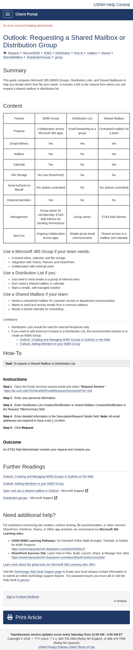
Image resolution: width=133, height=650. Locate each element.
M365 (47, 53)
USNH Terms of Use (81, 647)
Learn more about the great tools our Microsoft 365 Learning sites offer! (49, 564)
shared (105, 53)
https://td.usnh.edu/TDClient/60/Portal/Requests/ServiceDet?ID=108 (48, 390)
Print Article (24, 617)
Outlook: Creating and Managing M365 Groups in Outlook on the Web (65, 339)
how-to (78, 53)
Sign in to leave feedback (22, 596)
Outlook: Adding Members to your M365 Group (50, 344)
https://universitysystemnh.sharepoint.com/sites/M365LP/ (48, 549)
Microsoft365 (31, 53)
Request (13, 53)
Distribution (63, 53)
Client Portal (26, 14)
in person (23, 580)
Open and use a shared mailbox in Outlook (30, 490)
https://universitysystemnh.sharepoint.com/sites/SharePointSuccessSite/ (58, 557)
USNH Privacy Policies (53, 647)
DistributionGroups (39, 57)
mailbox (92, 53)
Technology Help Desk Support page (38, 571)
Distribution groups (15, 498)
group (59, 57)
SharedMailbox (13, 57)
